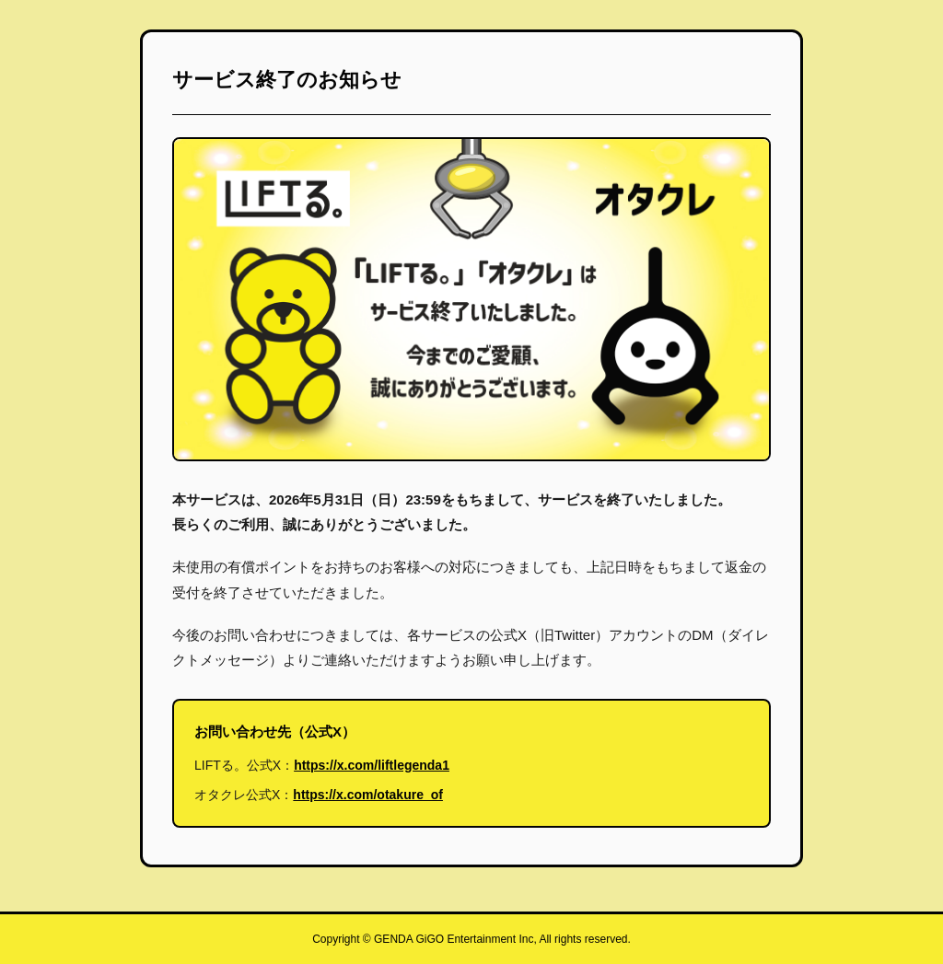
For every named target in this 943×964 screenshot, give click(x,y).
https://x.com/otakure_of (368, 794)
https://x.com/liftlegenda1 (371, 765)
